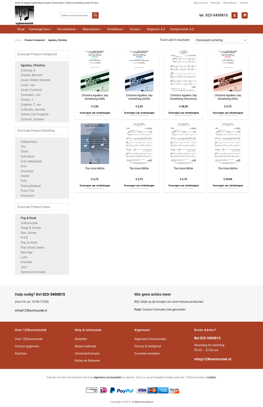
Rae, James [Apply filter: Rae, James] (26, 233)
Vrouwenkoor (67, 29)
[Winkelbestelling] (221, 40)
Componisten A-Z (182, 29)
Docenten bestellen (147, 353)
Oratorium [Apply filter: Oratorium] (25, 195)
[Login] (234, 15)
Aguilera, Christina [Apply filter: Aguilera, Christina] (31, 65)
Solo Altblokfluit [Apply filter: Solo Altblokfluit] (29, 161)
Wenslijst (215, 2)
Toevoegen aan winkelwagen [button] (95, 113)
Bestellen (81, 339)
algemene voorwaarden (107, 377)
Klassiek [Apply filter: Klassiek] (24, 262)
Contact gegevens (27, 346)
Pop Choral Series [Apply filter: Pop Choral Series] (31, 247)
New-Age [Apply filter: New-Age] (24, 252)
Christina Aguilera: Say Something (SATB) (139, 97)
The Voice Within (95, 168)
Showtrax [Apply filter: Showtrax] (25, 171)
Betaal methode (85, 346)
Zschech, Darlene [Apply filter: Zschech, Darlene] (30, 119)
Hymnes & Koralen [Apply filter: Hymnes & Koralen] (31, 272)
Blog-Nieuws (230, 2)
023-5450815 (53, 294)
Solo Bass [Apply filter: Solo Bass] (25, 156)
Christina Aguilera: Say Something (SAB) (95, 97)
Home (18, 40)
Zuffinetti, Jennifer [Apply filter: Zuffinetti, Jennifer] (31, 109)
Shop (20, 29)
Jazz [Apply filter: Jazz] (22, 267)
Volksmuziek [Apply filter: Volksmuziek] (27, 223)
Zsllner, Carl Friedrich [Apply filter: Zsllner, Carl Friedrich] (33, 114)
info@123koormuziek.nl (31, 310)
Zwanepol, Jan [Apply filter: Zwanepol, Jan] (29, 95)
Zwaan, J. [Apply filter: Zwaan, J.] (25, 99)
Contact (244, 2)
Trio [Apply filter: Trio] (21, 146)
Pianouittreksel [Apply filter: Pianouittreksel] (29, 186)
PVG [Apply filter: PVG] (22, 181)
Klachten (21, 353)
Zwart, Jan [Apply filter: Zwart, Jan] (26, 85)
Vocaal (136, 29)
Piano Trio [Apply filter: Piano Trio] (25, 190)
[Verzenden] (95, 15)
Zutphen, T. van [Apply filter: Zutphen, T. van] (29, 104)
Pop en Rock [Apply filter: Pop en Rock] (27, 242)
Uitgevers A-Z (156, 29)
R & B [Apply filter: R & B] (22, 237)
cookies (211, 377)
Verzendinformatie (87, 353)
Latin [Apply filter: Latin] (22, 257)
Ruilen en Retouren (87, 360)
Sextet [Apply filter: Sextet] (23, 176)
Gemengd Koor (40, 29)
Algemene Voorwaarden (150, 339)
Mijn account (201, 2)
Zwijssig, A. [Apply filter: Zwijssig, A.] (26, 70)
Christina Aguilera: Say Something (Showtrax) (183, 97)
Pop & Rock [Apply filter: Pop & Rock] (26, 218)
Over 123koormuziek (29, 339)
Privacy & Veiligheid (147, 346)
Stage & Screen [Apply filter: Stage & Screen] (29, 228)
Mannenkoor (93, 29)
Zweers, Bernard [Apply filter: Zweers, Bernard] (29, 75)
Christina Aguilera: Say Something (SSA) (228, 97)
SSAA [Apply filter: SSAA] (22, 151)
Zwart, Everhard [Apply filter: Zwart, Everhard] (29, 90)
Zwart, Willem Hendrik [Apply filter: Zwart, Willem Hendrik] (33, 80)
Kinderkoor (116, 29)
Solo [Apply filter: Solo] (22, 166)
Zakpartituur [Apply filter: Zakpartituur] (27, 142)
